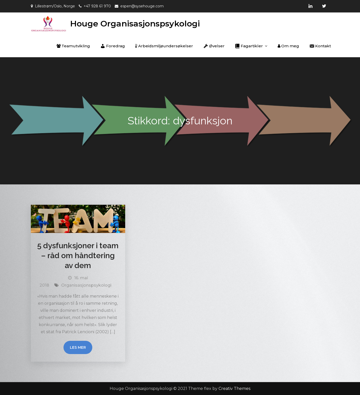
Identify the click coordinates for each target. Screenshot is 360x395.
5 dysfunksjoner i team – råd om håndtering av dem (78, 255)
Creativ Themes (234, 388)
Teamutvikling (73, 45)
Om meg (288, 45)
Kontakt (320, 46)
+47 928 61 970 (97, 6)
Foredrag (112, 46)
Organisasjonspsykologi (86, 285)
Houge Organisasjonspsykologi (135, 23)
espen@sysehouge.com (142, 6)
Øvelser (214, 46)
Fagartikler (249, 46)
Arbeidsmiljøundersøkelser (164, 45)
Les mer (78, 347)
